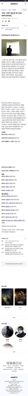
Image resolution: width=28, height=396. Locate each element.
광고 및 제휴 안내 (15, 365)
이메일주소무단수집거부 (7, 369)
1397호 (24, 9)
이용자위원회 (14, 371)
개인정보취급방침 (9, 367)
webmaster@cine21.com (16, 391)
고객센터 (22, 365)
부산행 (7, 109)
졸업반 (8, 206)
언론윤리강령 (20, 369)
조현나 (4, 18)
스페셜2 (14, 10)
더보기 (14, 317)
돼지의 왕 (15, 103)
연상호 (9, 68)
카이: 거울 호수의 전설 (12, 203)
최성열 (9, 18)
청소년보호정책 (17, 367)
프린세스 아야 (9, 196)
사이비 (15, 107)
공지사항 (4, 365)
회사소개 (9, 365)
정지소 (20, 62)
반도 (18, 109)
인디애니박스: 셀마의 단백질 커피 (15, 220)
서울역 (21, 107)
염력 (13, 109)
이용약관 (15, 369)
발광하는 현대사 (10, 210)
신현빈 (22, 66)
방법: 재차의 (9, 180)
